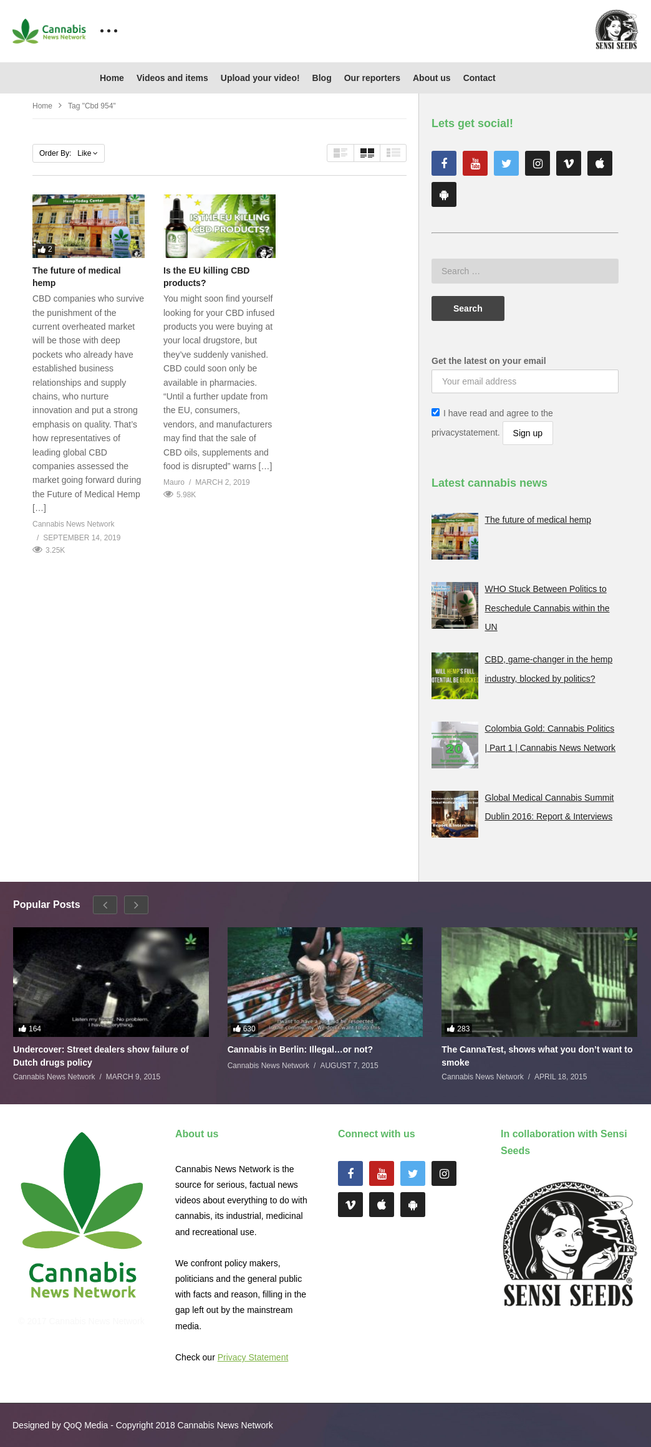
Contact (479, 78)
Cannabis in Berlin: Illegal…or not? (300, 1049)
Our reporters (372, 78)
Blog (322, 78)
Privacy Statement (253, 1357)
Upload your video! (260, 78)
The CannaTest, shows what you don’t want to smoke (536, 1055)
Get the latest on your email (489, 361)
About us (432, 78)
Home (112, 78)
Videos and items (172, 78)
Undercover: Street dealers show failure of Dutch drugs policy (101, 1055)
